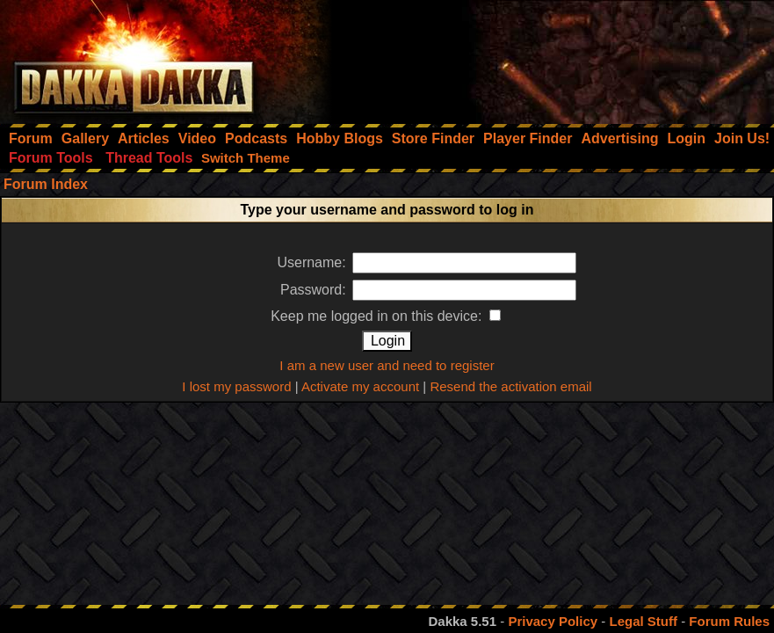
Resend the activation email (510, 386)
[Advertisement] (537, 57)
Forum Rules (729, 621)
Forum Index (46, 184)
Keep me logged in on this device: (386, 316)
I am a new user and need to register (386, 365)
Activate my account (360, 386)
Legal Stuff (643, 621)
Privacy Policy (552, 621)
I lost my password (236, 386)
